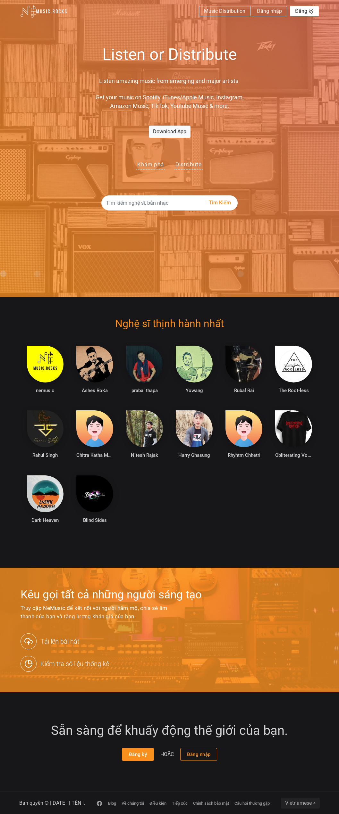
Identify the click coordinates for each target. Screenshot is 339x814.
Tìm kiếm (220, 203)
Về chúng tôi (133, 803)
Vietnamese (298, 803)
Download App (169, 131)
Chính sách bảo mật (211, 803)
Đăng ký (304, 11)
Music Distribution (224, 11)
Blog (112, 803)
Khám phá (150, 164)
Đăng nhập (269, 11)
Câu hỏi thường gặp (252, 803)
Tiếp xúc (180, 803)
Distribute (188, 164)
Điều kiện (157, 803)
